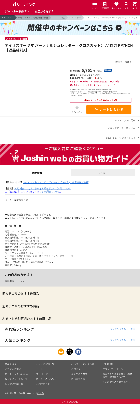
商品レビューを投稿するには (120, 137)
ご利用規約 (108, 364)
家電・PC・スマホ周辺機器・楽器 (33, 17)
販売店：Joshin (123, 61)
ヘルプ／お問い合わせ (82, 364)
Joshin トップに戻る (124, 120)
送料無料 (9, 281)
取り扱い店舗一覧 (14, 383)
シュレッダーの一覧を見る (121, 128)
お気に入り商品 (13, 369)
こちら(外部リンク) (49, 191)
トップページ (7, 17)
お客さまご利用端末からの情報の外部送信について (117, 375)
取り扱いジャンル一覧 (16, 378)
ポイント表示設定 (45, 378)
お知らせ (75, 369)
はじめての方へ (79, 378)
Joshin (20, 281)
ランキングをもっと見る (122, 329)
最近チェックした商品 (16, 374)
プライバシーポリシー (114, 369)
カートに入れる (109, 109)
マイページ (42, 374)
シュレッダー (75, 17)
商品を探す (10, 364)
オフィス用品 (59, 17)
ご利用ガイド (43, 383)
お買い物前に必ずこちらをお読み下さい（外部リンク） (42, 188)
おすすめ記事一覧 (45, 364)
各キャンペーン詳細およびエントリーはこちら (94, 85)
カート (39, 369)
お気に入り (77, 111)
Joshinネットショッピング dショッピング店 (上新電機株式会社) (56, 182)
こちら (40, 393)
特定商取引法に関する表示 (116, 382)
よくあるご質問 (79, 374)
